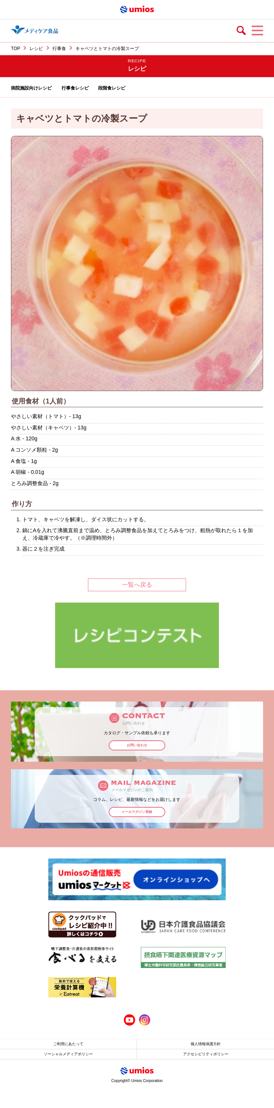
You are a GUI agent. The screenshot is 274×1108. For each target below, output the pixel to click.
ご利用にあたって (68, 1044)
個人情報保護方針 (206, 1044)
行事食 (59, 48)
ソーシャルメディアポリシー (68, 1054)
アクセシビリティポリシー (205, 1054)
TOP (15, 48)
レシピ (36, 48)
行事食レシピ (75, 88)
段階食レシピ (111, 88)
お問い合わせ (137, 745)
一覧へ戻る (137, 584)
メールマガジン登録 (137, 812)
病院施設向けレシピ (31, 88)
